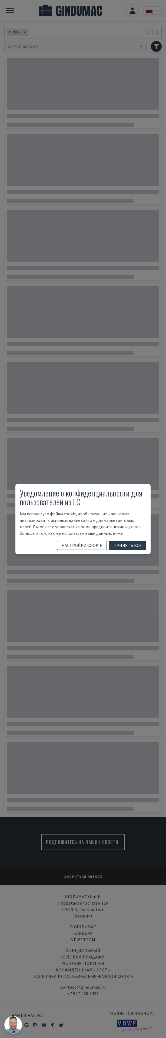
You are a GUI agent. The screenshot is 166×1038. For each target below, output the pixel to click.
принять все (128, 545)
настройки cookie (82, 545)
